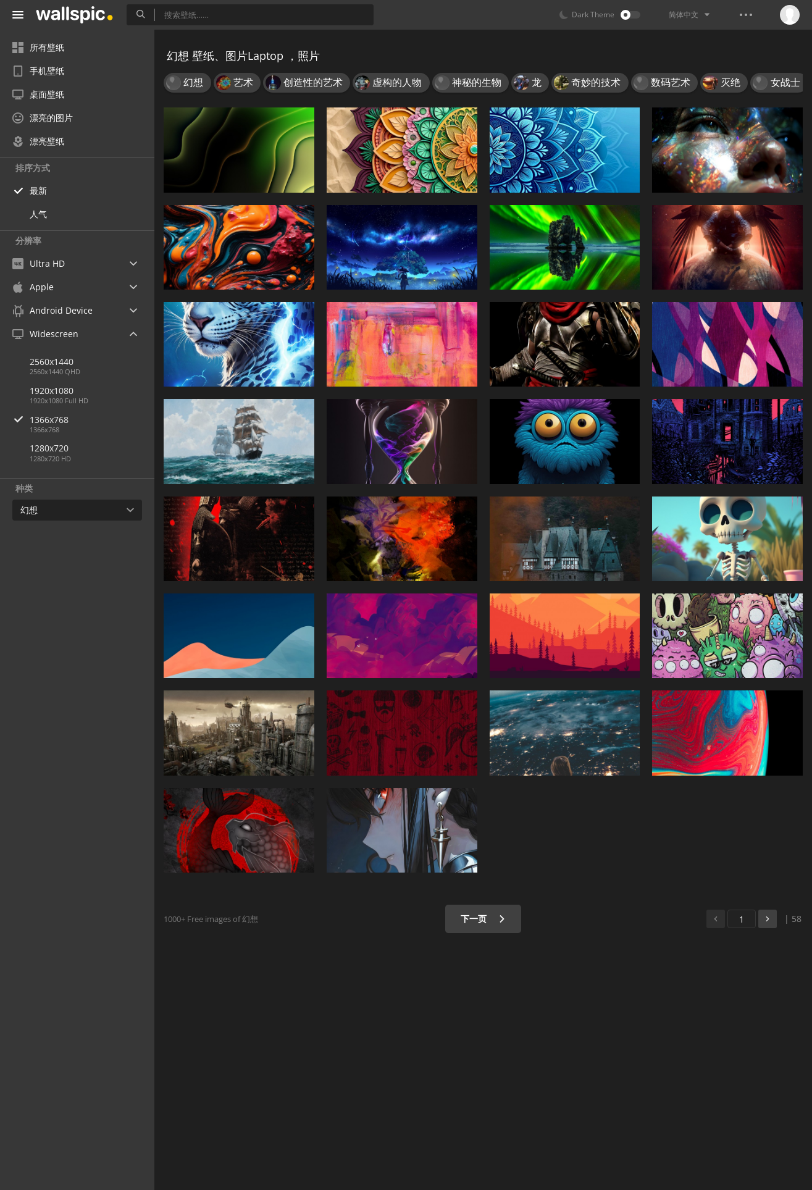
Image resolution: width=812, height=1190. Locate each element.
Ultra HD (38, 263)
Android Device (52, 310)
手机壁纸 (38, 71)
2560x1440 (51, 361)
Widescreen (45, 334)
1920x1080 (51, 390)
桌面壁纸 (38, 94)
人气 (38, 214)
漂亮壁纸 (38, 141)
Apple (33, 287)
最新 (38, 190)
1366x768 (92, 419)
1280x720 (49, 448)
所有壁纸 (38, 47)
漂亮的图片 (42, 118)
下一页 (483, 918)
